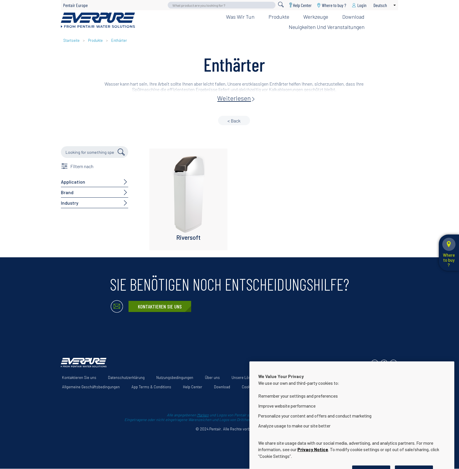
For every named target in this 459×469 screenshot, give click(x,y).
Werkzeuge (315, 16)
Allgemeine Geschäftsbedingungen (91, 386)
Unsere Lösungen (246, 377)
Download (353, 16)
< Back (234, 120)
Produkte (278, 16)
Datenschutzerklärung (126, 377)
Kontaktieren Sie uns (160, 306)
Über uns (212, 377)
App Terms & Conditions (151, 386)
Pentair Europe (75, 5)
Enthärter (119, 40)
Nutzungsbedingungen (174, 377)
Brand (67, 192)
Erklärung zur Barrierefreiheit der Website (307, 377)
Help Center (302, 5)
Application (73, 182)
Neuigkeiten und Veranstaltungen (326, 27)
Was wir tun (240, 16)
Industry (69, 203)
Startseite (71, 40)
